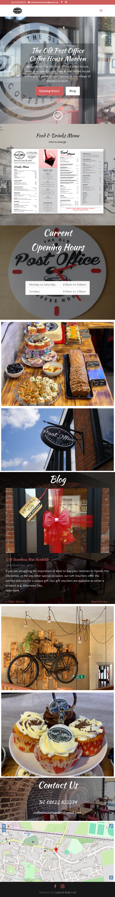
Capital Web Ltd (65, 892)
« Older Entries (15, 601)
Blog (73, 89)
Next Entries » (100, 601)
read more (12, 590)
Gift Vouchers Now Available (27, 559)
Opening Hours (49, 89)
